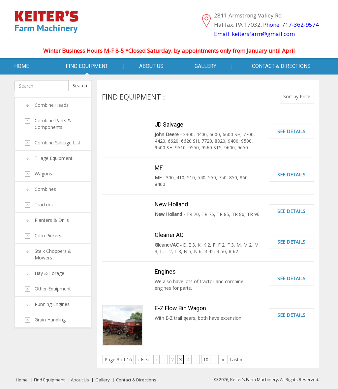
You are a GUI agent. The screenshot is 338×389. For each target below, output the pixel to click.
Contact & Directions (281, 66)
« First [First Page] (143, 359)
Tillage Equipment (54, 158)
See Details (291, 131)
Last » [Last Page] (236, 359)
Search (80, 85)
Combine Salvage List (57, 142)
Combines (45, 189)
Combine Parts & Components (53, 123)
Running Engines (52, 304)
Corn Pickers (48, 235)
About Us (151, 66)
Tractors (44, 204)
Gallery (205, 66)
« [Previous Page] (156, 359)
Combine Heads (52, 105)
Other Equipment (53, 288)
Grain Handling (50, 319)
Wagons (43, 173)
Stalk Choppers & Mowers (53, 254)
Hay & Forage (49, 273)
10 (205, 359)
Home (21, 66)
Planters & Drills (52, 220)
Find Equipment (87, 66)
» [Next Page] (223, 359)
